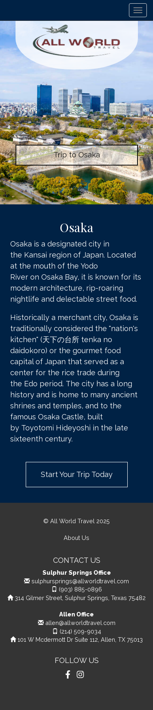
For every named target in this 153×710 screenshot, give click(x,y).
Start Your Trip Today (77, 474)
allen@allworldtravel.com (80, 622)
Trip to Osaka (76, 154)
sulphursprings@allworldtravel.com (80, 581)
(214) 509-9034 (80, 631)
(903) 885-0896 (80, 589)
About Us (76, 537)
